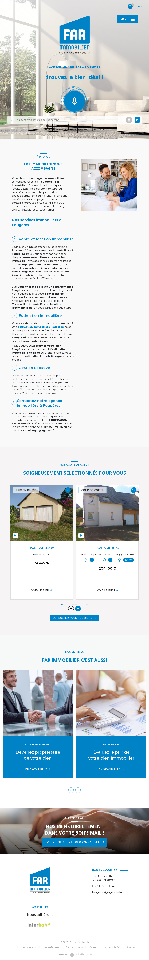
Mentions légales (74, 947)
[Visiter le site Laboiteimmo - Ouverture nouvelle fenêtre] (80, 955)
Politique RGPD (112, 947)
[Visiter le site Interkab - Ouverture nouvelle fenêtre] (39, 925)
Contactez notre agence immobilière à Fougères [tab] (39, 403)
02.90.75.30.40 (104, 886)
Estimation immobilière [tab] (40, 316)
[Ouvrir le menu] (127, 19)
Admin (93, 947)
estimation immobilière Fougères (41, 327)
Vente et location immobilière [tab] (46, 239)
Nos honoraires (29, 947)
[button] (78, 608)
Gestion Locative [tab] (34, 368)
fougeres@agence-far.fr (109, 892)
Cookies (131, 947)
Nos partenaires (51, 947)
